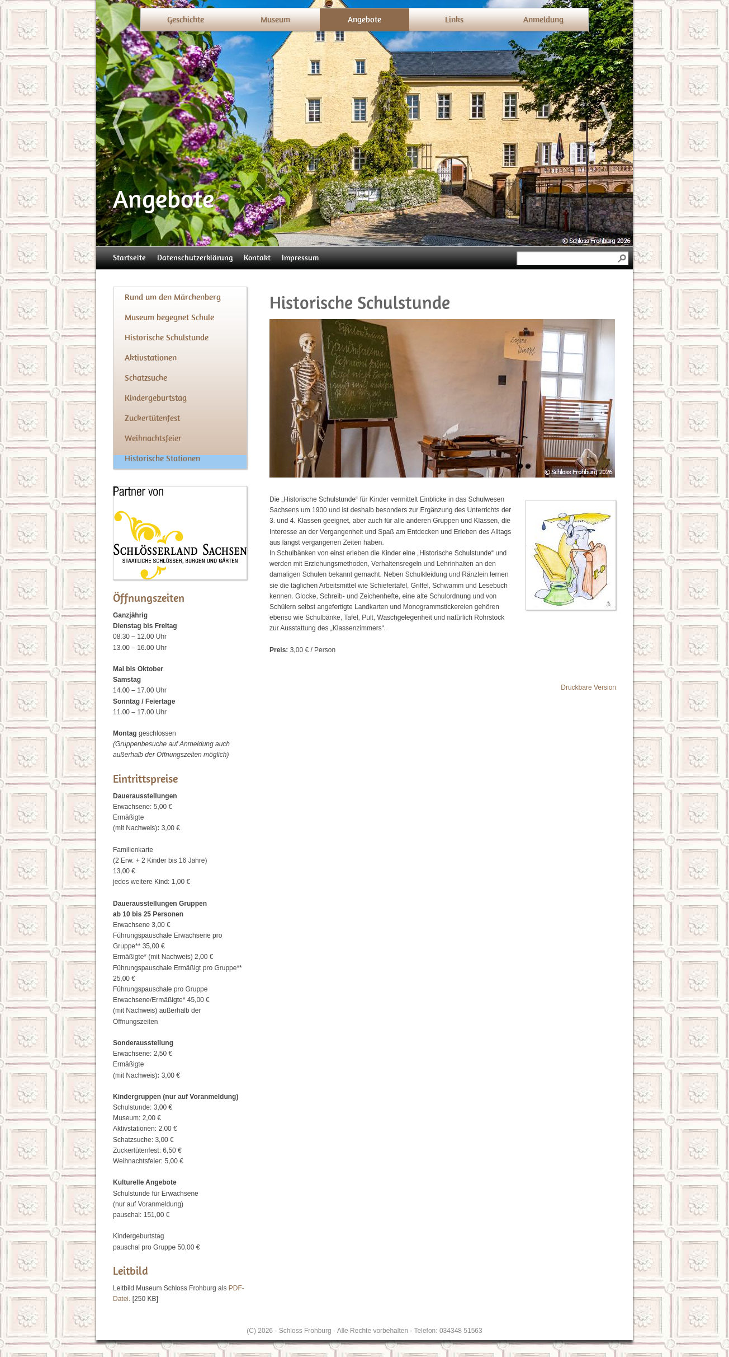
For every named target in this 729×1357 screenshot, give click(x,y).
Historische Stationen (162, 458)
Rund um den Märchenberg (173, 297)
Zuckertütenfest (152, 418)
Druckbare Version (588, 687)
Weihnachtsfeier (153, 438)
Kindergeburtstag (156, 398)
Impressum (300, 258)
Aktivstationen (151, 358)
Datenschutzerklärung (195, 258)
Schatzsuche (146, 378)
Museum (275, 20)
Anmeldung (543, 20)
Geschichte (185, 20)
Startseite (129, 258)
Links (454, 20)
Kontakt (257, 258)
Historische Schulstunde (167, 338)
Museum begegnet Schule (169, 317)
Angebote (364, 20)
